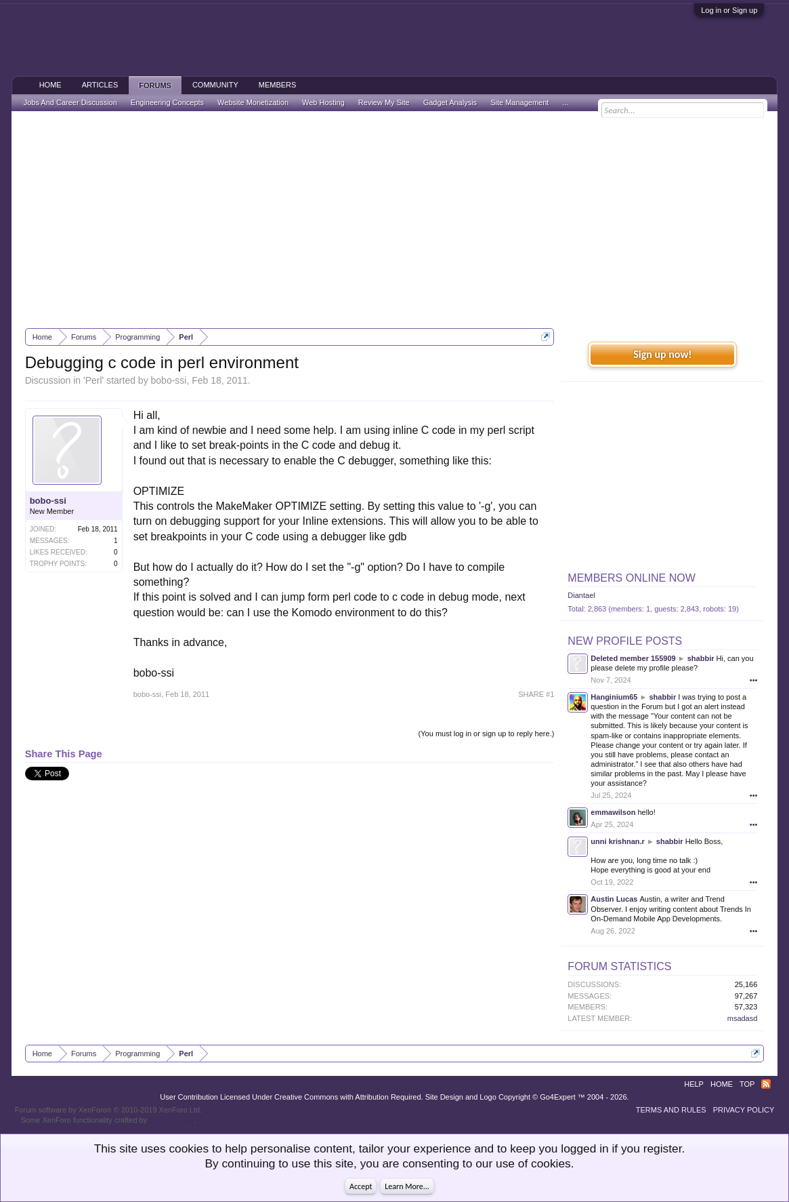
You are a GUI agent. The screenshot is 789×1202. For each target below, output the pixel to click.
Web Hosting (323, 102)
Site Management (519, 102)
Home (50, 85)
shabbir (701, 658)
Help (694, 1084)
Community (215, 85)
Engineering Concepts (167, 102)
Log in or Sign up (729, 10)
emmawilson (613, 812)
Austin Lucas (614, 899)
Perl (93, 380)
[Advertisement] (395, 220)
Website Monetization (253, 102)
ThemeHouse (171, 1120)
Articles (100, 85)
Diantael (581, 595)
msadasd (742, 1018)
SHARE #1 (536, 694)
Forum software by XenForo (108, 1110)
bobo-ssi (169, 380)
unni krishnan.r (617, 841)
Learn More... (407, 1186)
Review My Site (384, 102)
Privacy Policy (744, 1110)
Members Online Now (631, 578)
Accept (360, 1186)
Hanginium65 (614, 697)
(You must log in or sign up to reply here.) (487, 733)
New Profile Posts (625, 641)
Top (747, 1084)
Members (278, 85)
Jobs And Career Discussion (70, 102)
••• (754, 680)
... (565, 102)
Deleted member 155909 (633, 658)
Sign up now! (662, 354)
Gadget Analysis (450, 102)
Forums (155, 85)
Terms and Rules (671, 1110)
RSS (766, 1084)
